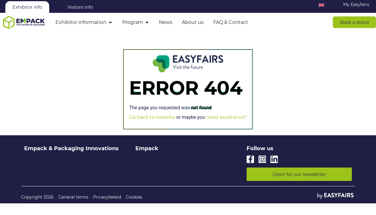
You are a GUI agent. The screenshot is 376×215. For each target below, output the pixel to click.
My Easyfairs (356, 4)
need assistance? (226, 117)
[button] (354, 22)
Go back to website (152, 117)
